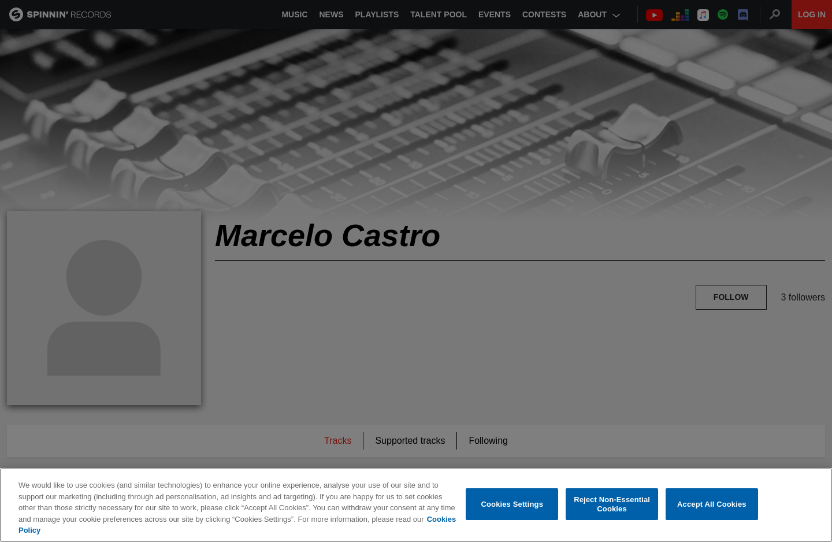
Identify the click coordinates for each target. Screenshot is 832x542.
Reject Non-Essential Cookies (612, 504)
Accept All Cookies (711, 504)
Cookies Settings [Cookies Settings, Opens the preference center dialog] (512, 504)
